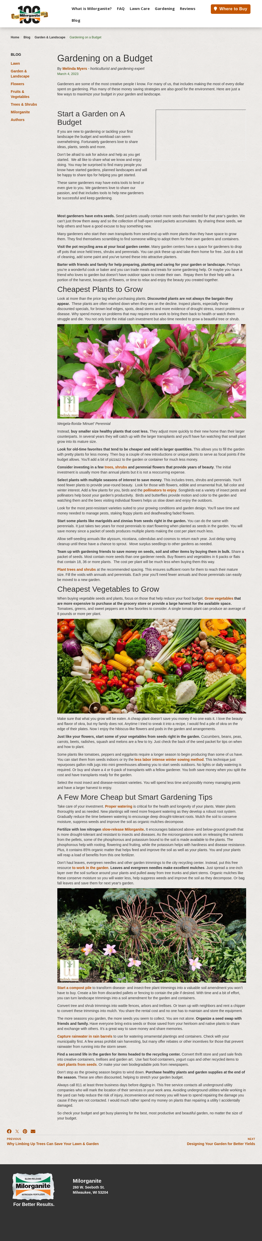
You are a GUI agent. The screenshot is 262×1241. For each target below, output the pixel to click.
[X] (17, 1131)
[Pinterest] (25, 1131)
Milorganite (20, 112)
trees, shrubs (116, 467)
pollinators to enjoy (160, 490)
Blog (76, 20)
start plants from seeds (77, 1064)
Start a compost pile (74, 988)
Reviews (187, 8)
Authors (18, 120)
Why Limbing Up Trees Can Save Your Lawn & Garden (53, 1144)
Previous (14, 1139)
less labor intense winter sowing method (169, 759)
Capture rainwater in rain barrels (85, 1036)
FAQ (121, 8)
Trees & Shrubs (24, 104)
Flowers (17, 84)
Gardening (165, 8)
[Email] (33, 1131)
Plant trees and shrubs (76, 569)
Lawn (15, 63)
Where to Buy (230, 9)
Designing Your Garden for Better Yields (221, 1144)
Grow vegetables (219, 598)
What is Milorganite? (92, 8)
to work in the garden (90, 868)
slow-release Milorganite (123, 829)
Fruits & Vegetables (20, 94)
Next (251, 1139)
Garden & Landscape (50, 37)
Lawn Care (140, 8)
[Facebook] (9, 1131)
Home (15, 37)
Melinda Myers (74, 69)
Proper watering (118, 806)
